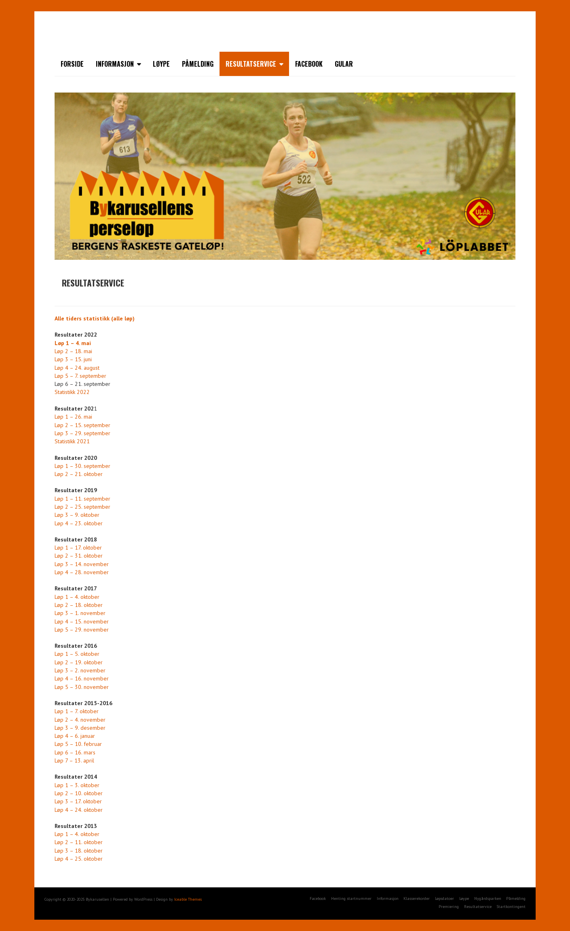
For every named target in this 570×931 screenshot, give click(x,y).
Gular (344, 64)
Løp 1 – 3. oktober (77, 785)
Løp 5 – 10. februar (78, 744)
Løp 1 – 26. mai (73, 416)
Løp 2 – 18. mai (73, 351)
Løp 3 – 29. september (82, 433)
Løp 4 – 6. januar (75, 735)
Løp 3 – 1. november (80, 613)
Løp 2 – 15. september (82, 425)
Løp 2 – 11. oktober (79, 842)
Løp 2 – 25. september (82, 506)
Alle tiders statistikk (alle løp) (95, 318)
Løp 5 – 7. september (80, 375)
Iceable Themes (188, 899)
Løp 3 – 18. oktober (79, 850)
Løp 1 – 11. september (82, 498)
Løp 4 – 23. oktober (79, 523)
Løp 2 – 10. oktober (79, 793)
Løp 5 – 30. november (82, 687)
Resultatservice (251, 64)
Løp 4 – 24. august (77, 367)
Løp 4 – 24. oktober (79, 809)
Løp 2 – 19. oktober (79, 662)
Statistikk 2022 (72, 392)
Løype (161, 64)
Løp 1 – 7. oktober (77, 711)
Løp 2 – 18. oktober (79, 605)
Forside (72, 64)
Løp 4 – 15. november (82, 621)
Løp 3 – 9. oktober (77, 514)
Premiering (449, 906)
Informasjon (115, 64)
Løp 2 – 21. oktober (79, 474)
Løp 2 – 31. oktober (79, 555)
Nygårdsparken (487, 898)
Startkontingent (511, 906)
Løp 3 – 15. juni (73, 359)
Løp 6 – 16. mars (75, 752)
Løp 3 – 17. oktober (78, 801)
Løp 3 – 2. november (80, 670)
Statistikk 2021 (72, 441)
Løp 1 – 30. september (82, 466)
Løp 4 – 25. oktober (79, 858)
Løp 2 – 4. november (80, 719)
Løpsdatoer (444, 898)
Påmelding (197, 64)
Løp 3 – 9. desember (80, 727)
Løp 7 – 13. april (74, 760)
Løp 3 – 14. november (82, 564)
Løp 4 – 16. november (82, 678)
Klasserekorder (416, 898)
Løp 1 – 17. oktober (78, 547)
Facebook (309, 64)
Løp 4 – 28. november (82, 572)
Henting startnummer (351, 898)
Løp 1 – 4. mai (73, 343)
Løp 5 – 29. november (82, 629)
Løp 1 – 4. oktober (77, 596)
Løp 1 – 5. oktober (77, 653)
